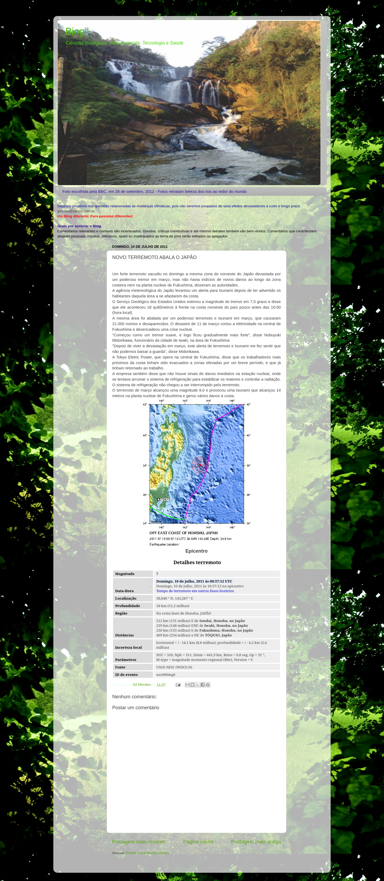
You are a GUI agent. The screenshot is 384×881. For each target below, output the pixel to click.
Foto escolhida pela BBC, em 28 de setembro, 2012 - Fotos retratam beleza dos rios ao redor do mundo (154, 191)
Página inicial (198, 841)
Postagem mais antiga (256, 841)
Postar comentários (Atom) (147, 853)
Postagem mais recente (138, 841)
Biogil (77, 31)
